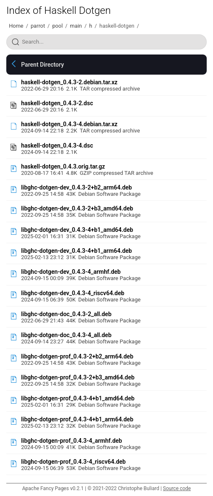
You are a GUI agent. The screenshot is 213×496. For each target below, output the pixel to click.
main (76, 26)
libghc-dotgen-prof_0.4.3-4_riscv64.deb (73, 461)
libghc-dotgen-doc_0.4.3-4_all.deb (66, 335)
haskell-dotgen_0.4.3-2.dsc (57, 103)
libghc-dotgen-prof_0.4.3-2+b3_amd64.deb (77, 377)
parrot (38, 26)
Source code (177, 488)
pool (57, 26)
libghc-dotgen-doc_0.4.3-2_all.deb (66, 314)
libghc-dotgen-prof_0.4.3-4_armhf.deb (71, 440)
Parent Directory (42, 64)
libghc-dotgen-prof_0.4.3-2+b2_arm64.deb (77, 356)
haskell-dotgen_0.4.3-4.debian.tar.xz (69, 124)
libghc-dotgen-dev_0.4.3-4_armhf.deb (71, 271)
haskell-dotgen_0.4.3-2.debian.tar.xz (69, 82)
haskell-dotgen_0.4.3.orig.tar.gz (63, 166)
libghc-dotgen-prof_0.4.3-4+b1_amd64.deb (77, 398)
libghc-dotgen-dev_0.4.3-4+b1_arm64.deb (76, 250)
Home (16, 26)
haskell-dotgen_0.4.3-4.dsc (57, 145)
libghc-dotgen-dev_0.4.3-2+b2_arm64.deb (76, 187)
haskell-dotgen (117, 26)
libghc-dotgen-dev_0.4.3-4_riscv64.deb (72, 293)
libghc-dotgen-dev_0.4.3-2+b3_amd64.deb (77, 208)
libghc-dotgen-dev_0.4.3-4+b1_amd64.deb (77, 229)
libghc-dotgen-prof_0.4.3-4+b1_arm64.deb (77, 419)
